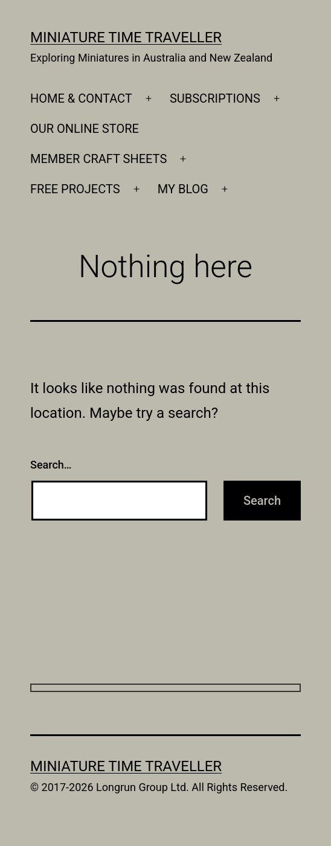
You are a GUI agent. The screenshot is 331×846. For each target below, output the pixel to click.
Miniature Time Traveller (126, 37)
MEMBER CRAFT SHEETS (98, 159)
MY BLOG (183, 189)
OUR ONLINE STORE (84, 128)
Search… (51, 464)
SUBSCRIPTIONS (215, 98)
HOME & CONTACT (81, 98)
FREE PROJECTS (75, 189)
